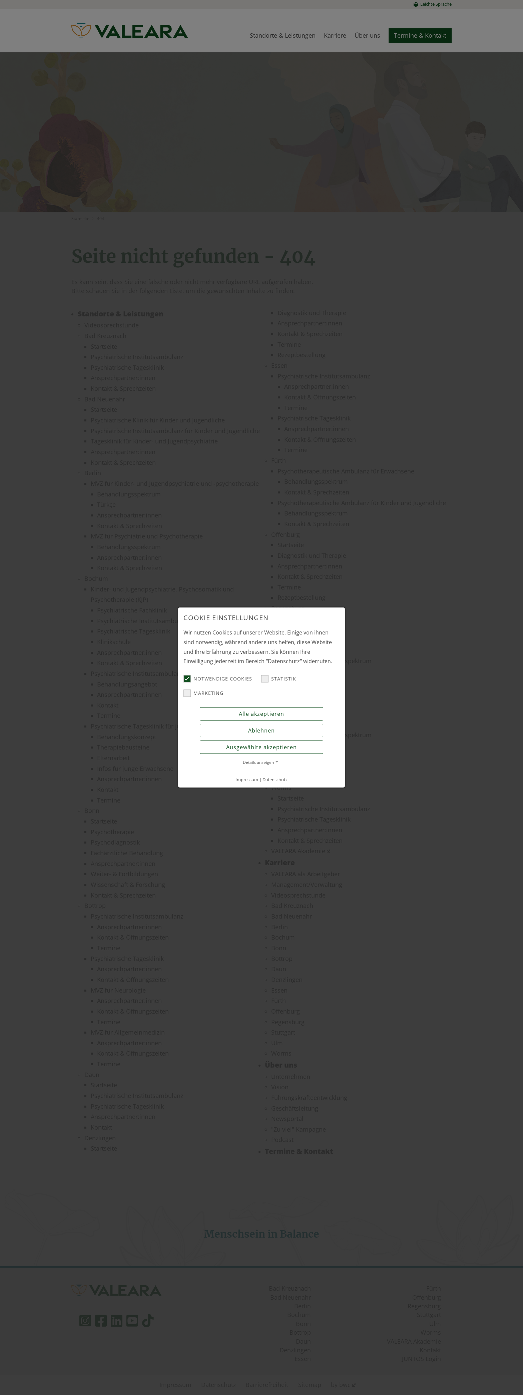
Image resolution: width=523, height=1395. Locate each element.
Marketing (203, 693)
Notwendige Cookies (217, 678)
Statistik (278, 678)
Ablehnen (261, 730)
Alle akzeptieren (261, 714)
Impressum (246, 780)
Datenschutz (275, 780)
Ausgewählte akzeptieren (261, 747)
